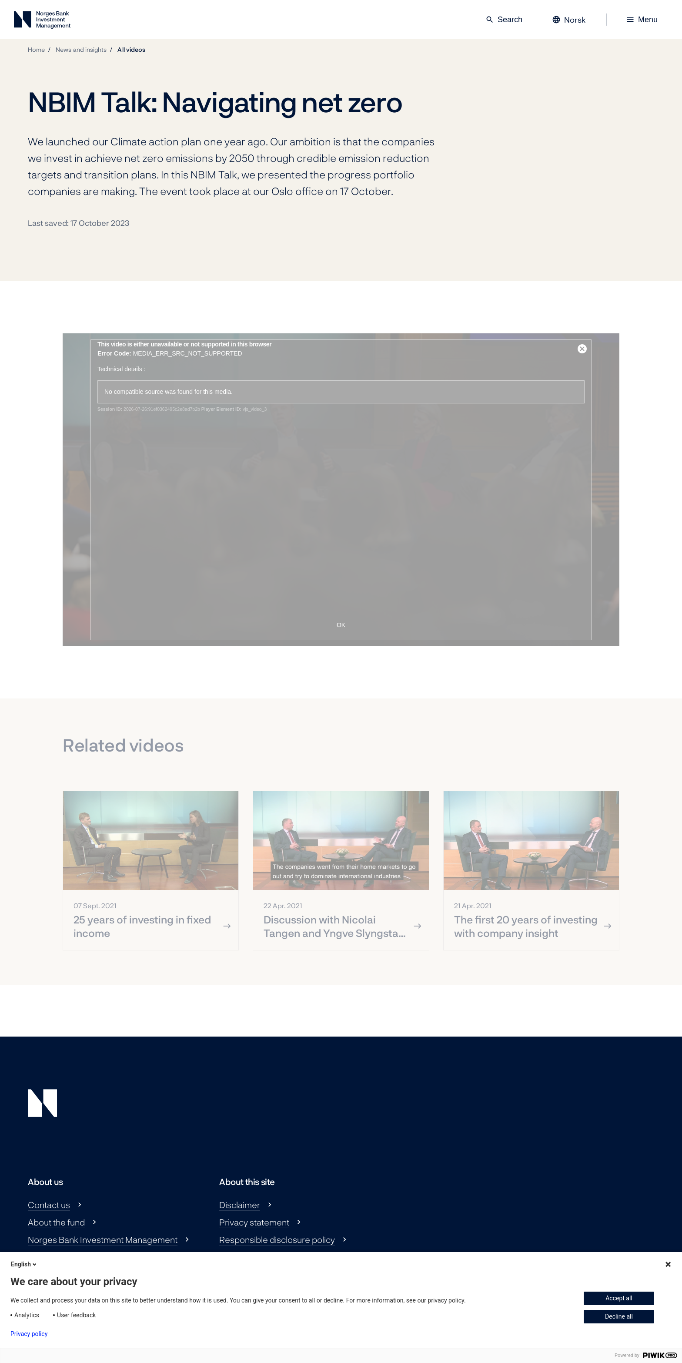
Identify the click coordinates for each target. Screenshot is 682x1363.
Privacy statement (254, 1222)
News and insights (81, 49)
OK (341, 624)
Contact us (49, 1204)
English (24, 1264)
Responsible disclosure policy (277, 1239)
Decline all (619, 1316)
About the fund (56, 1222)
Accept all (618, 1298)
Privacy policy (28, 1333)
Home (36, 49)
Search (503, 19)
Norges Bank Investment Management (102, 1239)
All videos (131, 49)
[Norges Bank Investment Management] (42, 21)
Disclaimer (239, 1204)
